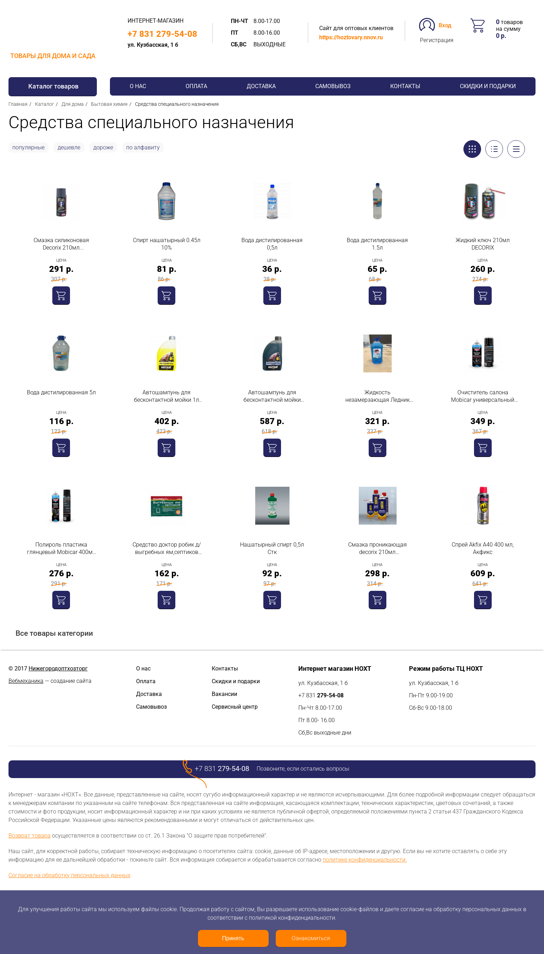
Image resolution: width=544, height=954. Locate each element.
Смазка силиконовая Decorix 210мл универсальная (61, 244)
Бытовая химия (109, 104)
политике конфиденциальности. (365, 859)
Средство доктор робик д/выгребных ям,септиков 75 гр (167, 548)
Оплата (196, 86)
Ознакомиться (311, 938)
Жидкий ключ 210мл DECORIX (483, 244)
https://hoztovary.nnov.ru (351, 37)
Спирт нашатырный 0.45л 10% (166, 244)
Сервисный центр (235, 706)
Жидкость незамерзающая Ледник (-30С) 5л (377, 396)
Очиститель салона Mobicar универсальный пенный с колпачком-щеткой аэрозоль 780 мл (483, 396)
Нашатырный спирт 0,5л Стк (272, 548)
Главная (18, 104)
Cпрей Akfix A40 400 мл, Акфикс (483, 548)
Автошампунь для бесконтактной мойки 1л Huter (166, 396)
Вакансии (224, 694)
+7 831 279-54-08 (162, 34)
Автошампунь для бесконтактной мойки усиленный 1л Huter (272, 396)
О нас (138, 86)
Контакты (405, 86)
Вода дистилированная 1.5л (377, 244)
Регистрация (437, 40)
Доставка (261, 86)
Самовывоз (333, 86)
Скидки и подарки (488, 86)
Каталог (44, 104)
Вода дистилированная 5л (61, 392)
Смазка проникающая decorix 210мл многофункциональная (377, 548)
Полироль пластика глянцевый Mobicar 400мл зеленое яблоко (61, 548)
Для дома (73, 104)
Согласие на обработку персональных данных (69, 875)
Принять (233, 938)
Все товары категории (54, 633)
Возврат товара (29, 835)
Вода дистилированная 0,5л (272, 244)
